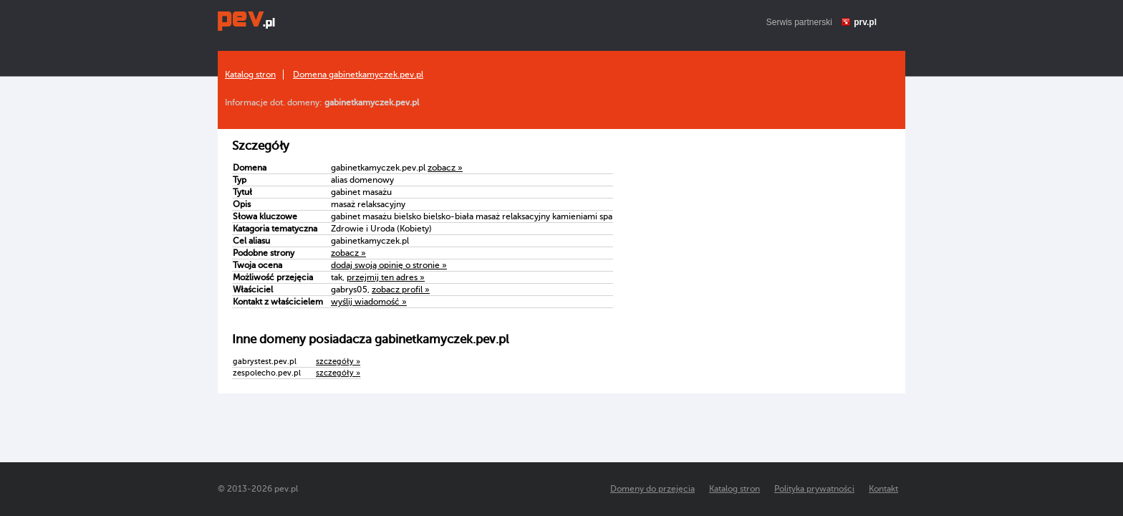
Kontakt (883, 489)
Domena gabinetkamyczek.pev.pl (358, 75)
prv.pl (865, 22)
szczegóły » (338, 361)
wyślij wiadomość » (369, 302)
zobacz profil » (401, 290)
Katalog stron (250, 75)
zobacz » (445, 168)
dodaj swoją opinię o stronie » (389, 265)
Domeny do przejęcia (652, 489)
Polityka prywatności (814, 489)
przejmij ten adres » (386, 277)
